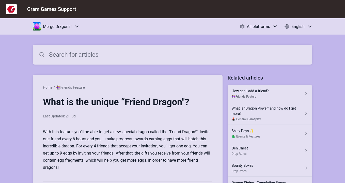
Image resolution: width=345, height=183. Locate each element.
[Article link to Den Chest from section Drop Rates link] (270, 150)
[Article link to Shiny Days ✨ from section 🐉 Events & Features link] (270, 133)
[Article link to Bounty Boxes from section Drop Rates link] (270, 168)
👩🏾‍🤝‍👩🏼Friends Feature (70, 87)
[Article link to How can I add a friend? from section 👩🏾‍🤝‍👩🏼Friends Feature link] (270, 93)
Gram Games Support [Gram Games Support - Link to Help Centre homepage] (51, 9)
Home (48, 87)
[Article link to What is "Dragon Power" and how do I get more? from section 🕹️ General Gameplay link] (270, 113)
